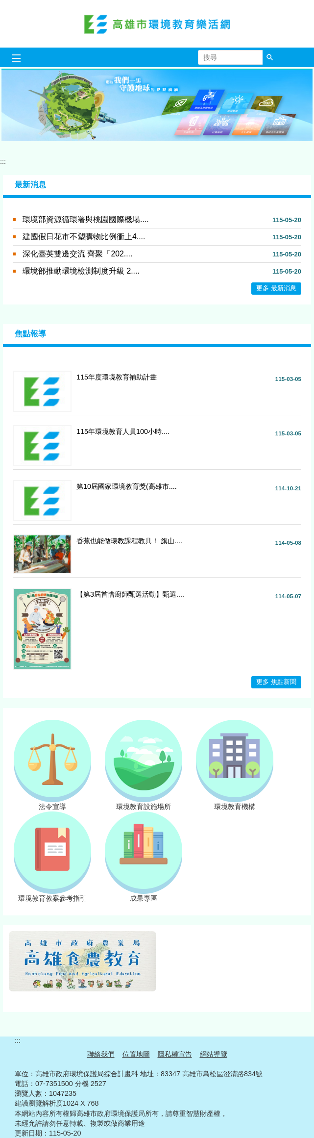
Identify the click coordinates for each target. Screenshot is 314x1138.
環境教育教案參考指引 (52, 894)
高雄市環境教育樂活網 (157, 23)
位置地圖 (136, 1054)
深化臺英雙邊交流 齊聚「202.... (77, 254)
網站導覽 (213, 1054)
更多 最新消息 (276, 288)
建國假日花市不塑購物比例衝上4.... (84, 236)
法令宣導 (52, 803)
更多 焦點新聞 (276, 681)
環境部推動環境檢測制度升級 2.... (81, 271)
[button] (270, 57)
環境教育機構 (234, 803)
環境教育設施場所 (143, 803)
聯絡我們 (101, 1054)
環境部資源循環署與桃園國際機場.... (86, 219)
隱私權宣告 (175, 1054)
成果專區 (143, 894)
